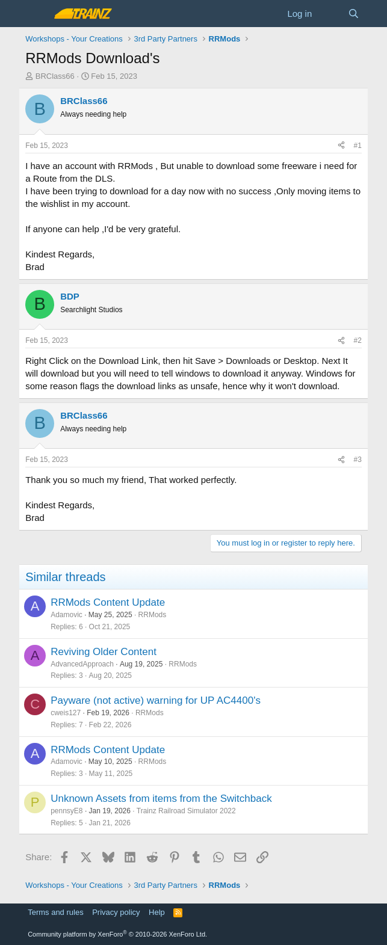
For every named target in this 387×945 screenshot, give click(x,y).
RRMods (152, 615)
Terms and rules (55, 912)
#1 (357, 145)
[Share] (341, 146)
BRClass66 (55, 76)
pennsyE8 (66, 811)
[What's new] (329, 13)
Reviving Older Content (103, 651)
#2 (357, 340)
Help (157, 912)
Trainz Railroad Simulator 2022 (186, 811)
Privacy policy (116, 912)
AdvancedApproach (82, 664)
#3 (357, 459)
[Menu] (36, 14)
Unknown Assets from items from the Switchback (161, 798)
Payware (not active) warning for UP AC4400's (156, 700)
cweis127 (66, 713)
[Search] (353, 13)
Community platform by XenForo (117, 934)
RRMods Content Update (108, 602)
